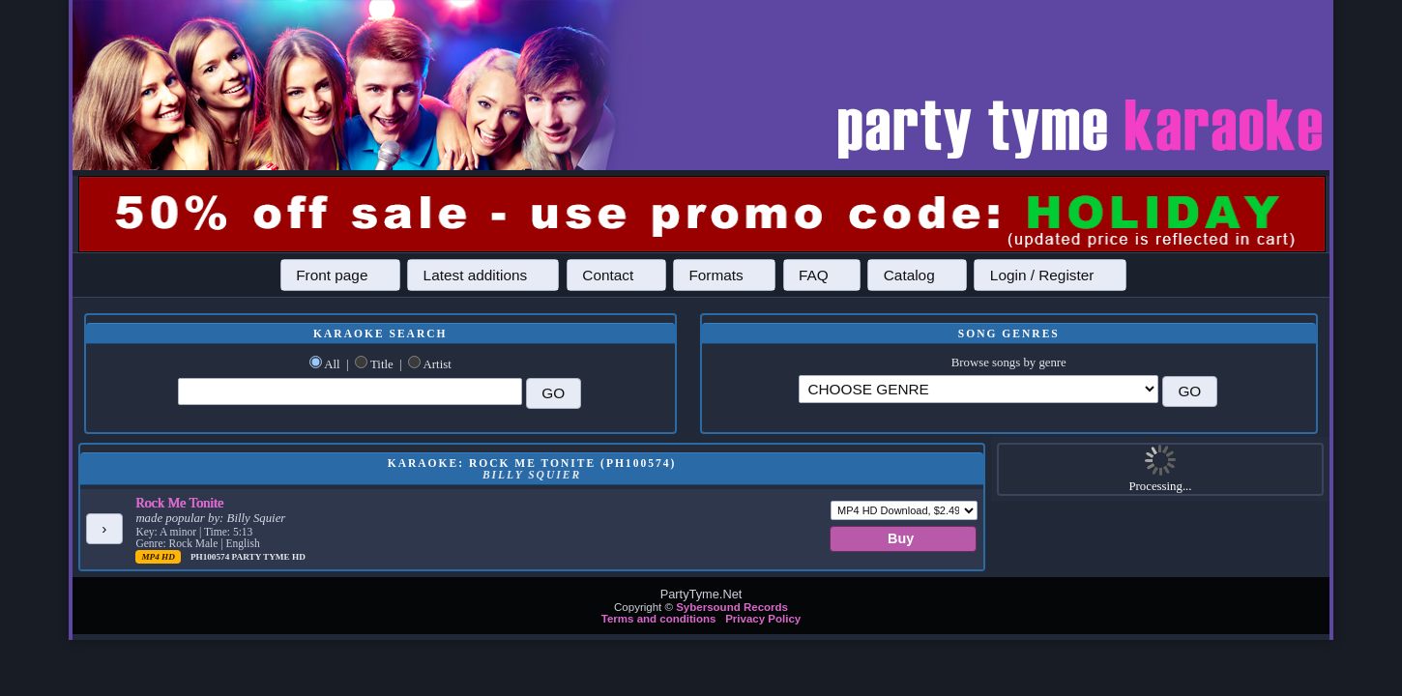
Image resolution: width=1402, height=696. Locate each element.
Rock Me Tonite (179, 502)
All (331, 364)
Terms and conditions (658, 618)
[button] (340, 274)
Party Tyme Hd (269, 557)
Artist (438, 364)
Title (382, 364)
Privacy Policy (763, 618)
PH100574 (211, 557)
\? (978, 389)
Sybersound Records (732, 607)
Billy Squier (256, 518)
